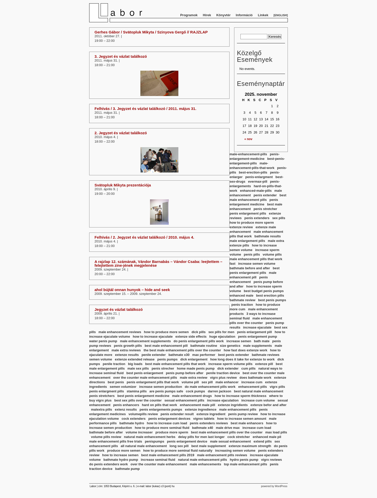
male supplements (257, 346)
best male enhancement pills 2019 (167, 455)
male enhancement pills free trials (115, 441)
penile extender (154, 355)
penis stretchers (102, 396)
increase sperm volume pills (230, 364)
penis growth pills (128, 346)
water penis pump (103, 341)
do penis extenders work (108, 464)
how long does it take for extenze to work (242, 359)
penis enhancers (126, 405)
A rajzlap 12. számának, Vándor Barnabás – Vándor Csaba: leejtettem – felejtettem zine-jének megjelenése (158, 263)
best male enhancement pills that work (175, 364)
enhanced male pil (267, 437)
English (280, 15)
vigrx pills (277, 387)
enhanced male (241, 295)
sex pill (207, 382)
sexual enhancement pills (184, 400)
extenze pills (239, 245)
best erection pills (270, 295)
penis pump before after (184, 373)
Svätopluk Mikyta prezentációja (123, 185)
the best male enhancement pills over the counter (182, 350)
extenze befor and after (269, 405)
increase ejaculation (222, 400)
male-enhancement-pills (248, 154)
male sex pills (138, 368)
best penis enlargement (144, 373)
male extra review (193, 377)
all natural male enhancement (144, 446)
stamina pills (137, 391)
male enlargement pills (247, 241)
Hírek (207, 15)
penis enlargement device (187, 441)
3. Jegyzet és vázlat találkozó (121, 56)
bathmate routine (204, 346)
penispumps (154, 441)
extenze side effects (190, 336)
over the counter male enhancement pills (145, 377)
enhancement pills (252, 387)
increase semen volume (256, 263)
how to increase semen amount (241, 418)
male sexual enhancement (230, 441)
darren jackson (219, 391)
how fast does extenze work (245, 350)
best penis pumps (272, 300)
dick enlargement (194, 359)
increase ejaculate (257, 327)
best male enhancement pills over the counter (226, 432)
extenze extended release (135, 359)
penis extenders (257, 218)
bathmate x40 (202, 428)
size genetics (230, 346)
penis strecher (163, 368)
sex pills (278, 218)
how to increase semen (120, 455)
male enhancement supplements (145, 341)
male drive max (228, 428)
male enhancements (205, 464)
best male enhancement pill (166, 346)
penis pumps (167, 359)
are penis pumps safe (166, 391)
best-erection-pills (253, 172)
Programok (189, 15)
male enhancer (227, 382)
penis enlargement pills (248, 213)
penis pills (252, 254)
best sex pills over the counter (138, 400)
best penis (116, 382)
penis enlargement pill (254, 332)
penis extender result (177, 414)
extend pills (263, 441)
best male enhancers (247, 423)
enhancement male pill (197, 405)
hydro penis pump (244, 460)
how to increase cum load (167, 423)
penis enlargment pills (106, 391)
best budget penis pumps (264, 291)
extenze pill (264, 364)
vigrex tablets (203, 418)
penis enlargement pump (257, 336)
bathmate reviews (265, 355)
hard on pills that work (159, 405)
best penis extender (233, 355)
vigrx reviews (271, 460)
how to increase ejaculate (153, 336)
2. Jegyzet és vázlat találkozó (121, 133)
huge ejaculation (222, 336)
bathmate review (242, 300)
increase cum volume (258, 400)
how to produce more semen (166, 332)
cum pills (248, 368)
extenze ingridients (233, 405)
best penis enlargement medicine (143, 396)
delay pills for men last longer (201, 437)
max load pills (276, 432)
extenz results (126, 409)
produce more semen (124, 450)
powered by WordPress (274, 486)
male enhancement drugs (192, 396)
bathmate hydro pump (120, 460)
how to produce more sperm (252, 222)
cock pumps (195, 391)
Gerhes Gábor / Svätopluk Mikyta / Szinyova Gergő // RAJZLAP (151, 32)
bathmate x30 (179, 355)
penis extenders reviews (209, 423)
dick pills (199, 332)
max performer (203, 355)
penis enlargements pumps (161, 409)
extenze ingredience (200, 409)
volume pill (190, 382)
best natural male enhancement (258, 391)
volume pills (272, 254)
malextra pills (101, 409)
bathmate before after (106, 432)
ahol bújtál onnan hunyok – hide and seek (132, 290)
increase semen (239, 341)
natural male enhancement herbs (149, 437)
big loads (135, 364)
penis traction (242, 305)
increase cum (251, 382)
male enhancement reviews (120, 332)
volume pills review (106, 437)
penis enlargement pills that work (153, 382)
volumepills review (143, 414)
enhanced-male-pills (256, 191)
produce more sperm (172, 432)
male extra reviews (126, 350)
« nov (248, 139)
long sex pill (178, 446)
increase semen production (160, 387)
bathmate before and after (250, 268)
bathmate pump (127, 469)
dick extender (228, 368)
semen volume (100, 359)
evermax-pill (257, 181)
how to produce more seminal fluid (162, 428)
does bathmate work (255, 377)
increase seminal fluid (158, 460)
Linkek (263, 15)
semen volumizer (123, 387)
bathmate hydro (131, 423)
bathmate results (267, 236)
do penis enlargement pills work (199, 341)
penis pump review (243, 414)
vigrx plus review (223, 377)
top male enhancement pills (245, 464)
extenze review (241, 227)
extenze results (127, 355)
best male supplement (208, 446)
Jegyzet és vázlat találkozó (119, 309)
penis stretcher (265, 209)
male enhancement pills (237, 409)
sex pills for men (221, 332)
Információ (244, 15)
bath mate (261, 341)
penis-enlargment (259, 177)
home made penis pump (196, 368)
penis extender (265, 195)
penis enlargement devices (169, 418)
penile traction (114, 364)
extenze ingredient (210, 414)
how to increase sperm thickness (240, 396)
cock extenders (134, 418)
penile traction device (223, 373)
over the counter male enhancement (158, 464)
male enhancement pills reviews (222, 455)
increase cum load (256, 428)
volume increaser (139, 432)
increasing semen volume (235, 450)
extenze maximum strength (250, 446)
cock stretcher (239, 437)
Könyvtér (223, 15)
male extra (276, 241)
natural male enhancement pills (202, 460)
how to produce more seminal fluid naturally (177, 450)
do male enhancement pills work (210, 387)
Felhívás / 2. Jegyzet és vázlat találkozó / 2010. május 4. (144, 237)
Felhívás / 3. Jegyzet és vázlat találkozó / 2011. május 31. (145, 108)
